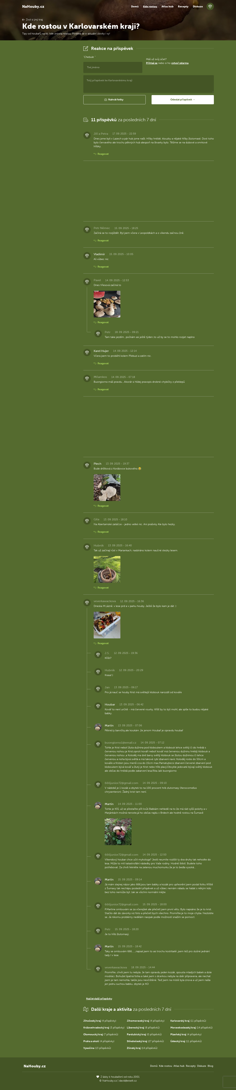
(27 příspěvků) (145, 1041)
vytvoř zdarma (179, 63)
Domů (135, 6)
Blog (210, 1066)
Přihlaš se (151, 63)
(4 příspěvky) (99, 1020)
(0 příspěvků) (144, 1034)
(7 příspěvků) (100, 1034)
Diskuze (198, 6)
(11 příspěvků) (188, 1020)
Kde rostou (150, 6)
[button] (114, 99)
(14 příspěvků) (191, 1027)
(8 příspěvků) (143, 1027)
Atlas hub (167, 6)
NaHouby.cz (33, 6)
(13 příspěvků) (97, 1048)
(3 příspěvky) (103, 1027)
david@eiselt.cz (128, 1080)
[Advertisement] (49, 100)
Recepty (183, 6)
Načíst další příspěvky (99, 998)
